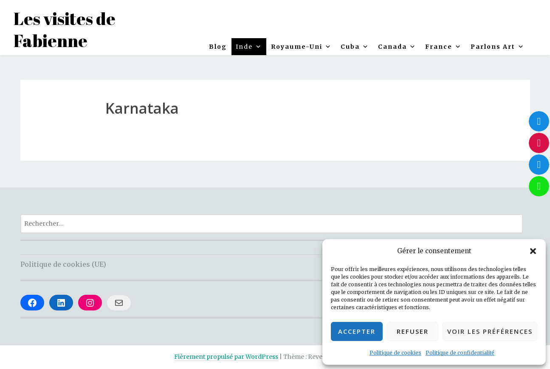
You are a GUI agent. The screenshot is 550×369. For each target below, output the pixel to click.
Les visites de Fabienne (65, 29)
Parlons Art (498, 46)
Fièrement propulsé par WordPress (226, 357)
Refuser (413, 331)
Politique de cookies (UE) (63, 264)
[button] (533, 251)
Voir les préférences (490, 331)
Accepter (356, 331)
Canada (397, 46)
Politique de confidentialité (460, 352)
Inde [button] (249, 46)
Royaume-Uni (301, 46)
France (443, 46)
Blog (218, 46)
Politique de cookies (395, 352)
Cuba (355, 46)
